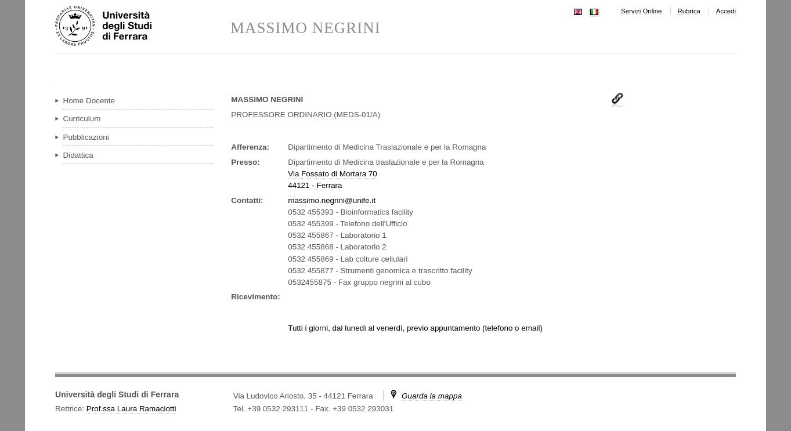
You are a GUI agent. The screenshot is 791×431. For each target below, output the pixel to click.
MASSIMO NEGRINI (305, 28)
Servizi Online (641, 11)
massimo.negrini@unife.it (331, 200)
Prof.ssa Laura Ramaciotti (131, 408)
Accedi (726, 11)
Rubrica (688, 11)
